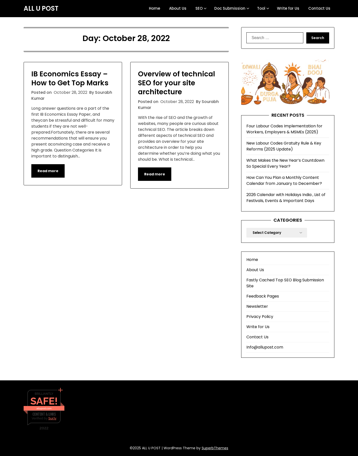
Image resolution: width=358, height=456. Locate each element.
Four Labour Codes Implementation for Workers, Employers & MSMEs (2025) (284, 129)
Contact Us (319, 8)
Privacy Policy (259, 316)
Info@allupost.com (264, 347)
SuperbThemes (215, 448)
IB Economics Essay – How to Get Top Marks (69, 78)
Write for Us (288, 8)
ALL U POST (41, 8)
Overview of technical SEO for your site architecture (176, 83)
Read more (48, 170)
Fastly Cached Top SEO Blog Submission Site (285, 283)
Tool (261, 8)
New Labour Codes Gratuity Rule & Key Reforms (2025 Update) (283, 146)
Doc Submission (229, 8)
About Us (177, 8)
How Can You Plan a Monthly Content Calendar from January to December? (284, 180)
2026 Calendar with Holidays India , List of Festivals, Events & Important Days (285, 197)
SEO (199, 8)
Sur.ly (52, 418)
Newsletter (257, 306)
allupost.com (44, 408)
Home (154, 8)
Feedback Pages (262, 296)
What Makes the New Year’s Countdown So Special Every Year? (285, 163)
